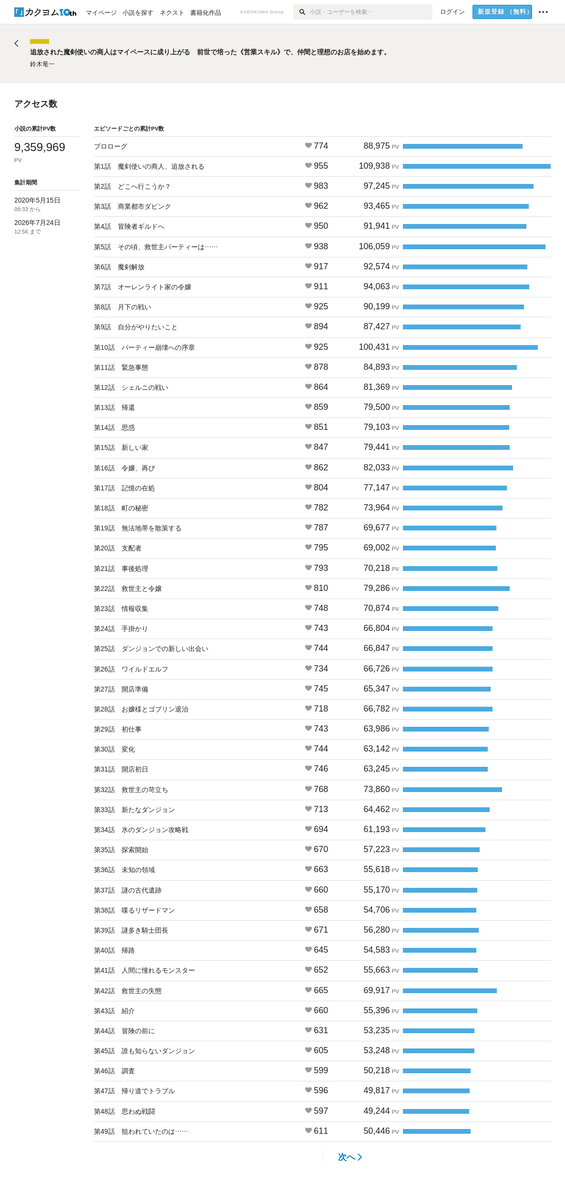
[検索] (301, 12)
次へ (350, 1157)
